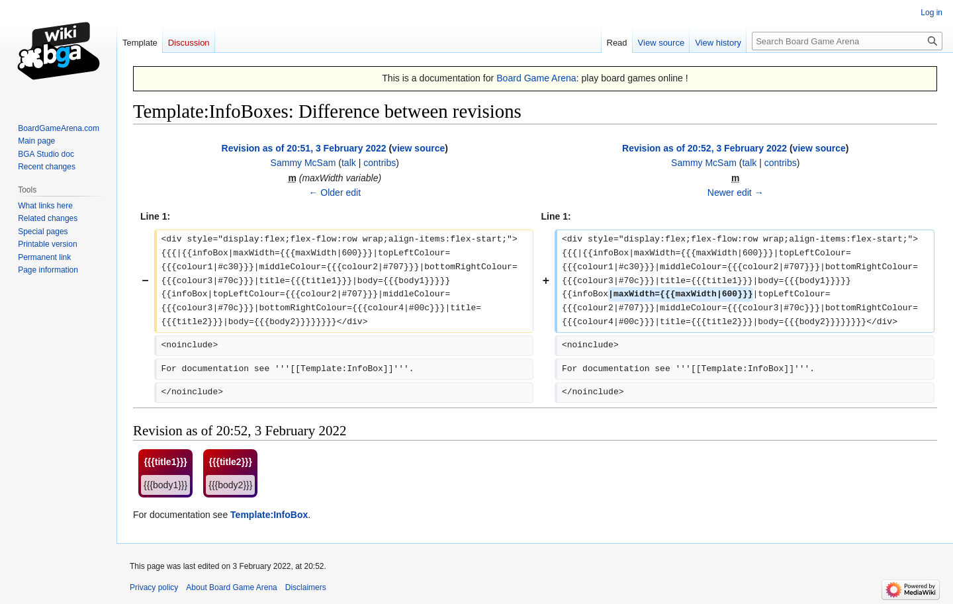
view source (418, 148)
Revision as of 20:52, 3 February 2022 (704, 148)
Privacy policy (154, 587)
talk (348, 162)
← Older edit (334, 192)
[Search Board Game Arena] (847, 41)
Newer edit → (735, 192)
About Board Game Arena (231, 587)
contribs (379, 162)
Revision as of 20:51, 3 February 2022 (304, 148)
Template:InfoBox (269, 514)
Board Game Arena (536, 78)
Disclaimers (305, 587)
